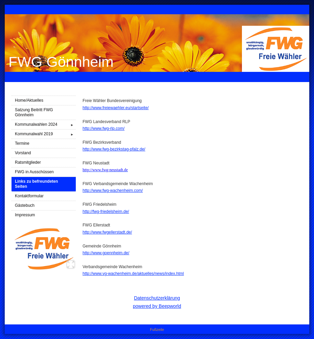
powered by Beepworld (157, 306)
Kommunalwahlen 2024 (45, 124)
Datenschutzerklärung (157, 298)
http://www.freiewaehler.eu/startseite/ (116, 107)
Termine (22, 143)
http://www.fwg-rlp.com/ (104, 128)
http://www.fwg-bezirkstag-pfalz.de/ (114, 149)
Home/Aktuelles (29, 100)
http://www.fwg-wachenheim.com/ (113, 190)
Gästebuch (25, 205)
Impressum (25, 215)
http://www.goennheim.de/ (106, 253)
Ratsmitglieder (28, 162)
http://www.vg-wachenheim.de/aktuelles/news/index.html (133, 273)
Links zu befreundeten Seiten (36, 184)
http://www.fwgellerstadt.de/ (107, 232)
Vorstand (23, 153)
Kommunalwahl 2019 (45, 134)
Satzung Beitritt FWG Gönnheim (34, 112)
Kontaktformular (29, 196)
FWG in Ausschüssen (34, 172)
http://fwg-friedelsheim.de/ (106, 211)
